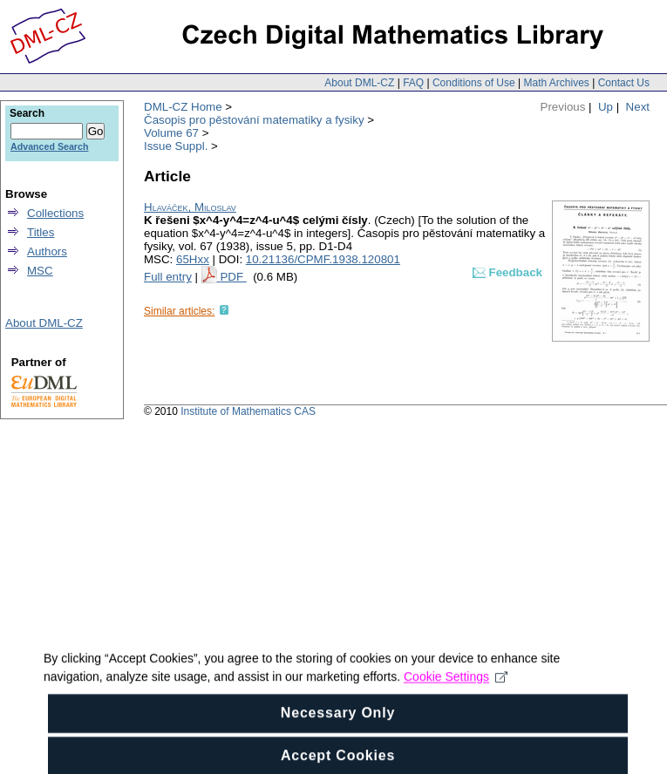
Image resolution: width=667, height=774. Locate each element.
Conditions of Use (473, 83)
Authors (47, 251)
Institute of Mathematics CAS (248, 411)
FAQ (413, 83)
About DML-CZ (359, 83)
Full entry (168, 276)
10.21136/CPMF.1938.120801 (323, 259)
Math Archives (556, 83)
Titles (40, 232)
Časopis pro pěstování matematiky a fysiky (254, 119)
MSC (40, 270)
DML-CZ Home (183, 106)
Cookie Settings (455, 687)
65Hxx (192, 259)
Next (638, 106)
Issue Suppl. (176, 146)
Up (605, 106)
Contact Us (624, 83)
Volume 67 (171, 132)
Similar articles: (179, 311)
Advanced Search (49, 146)
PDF (233, 276)
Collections (55, 213)
